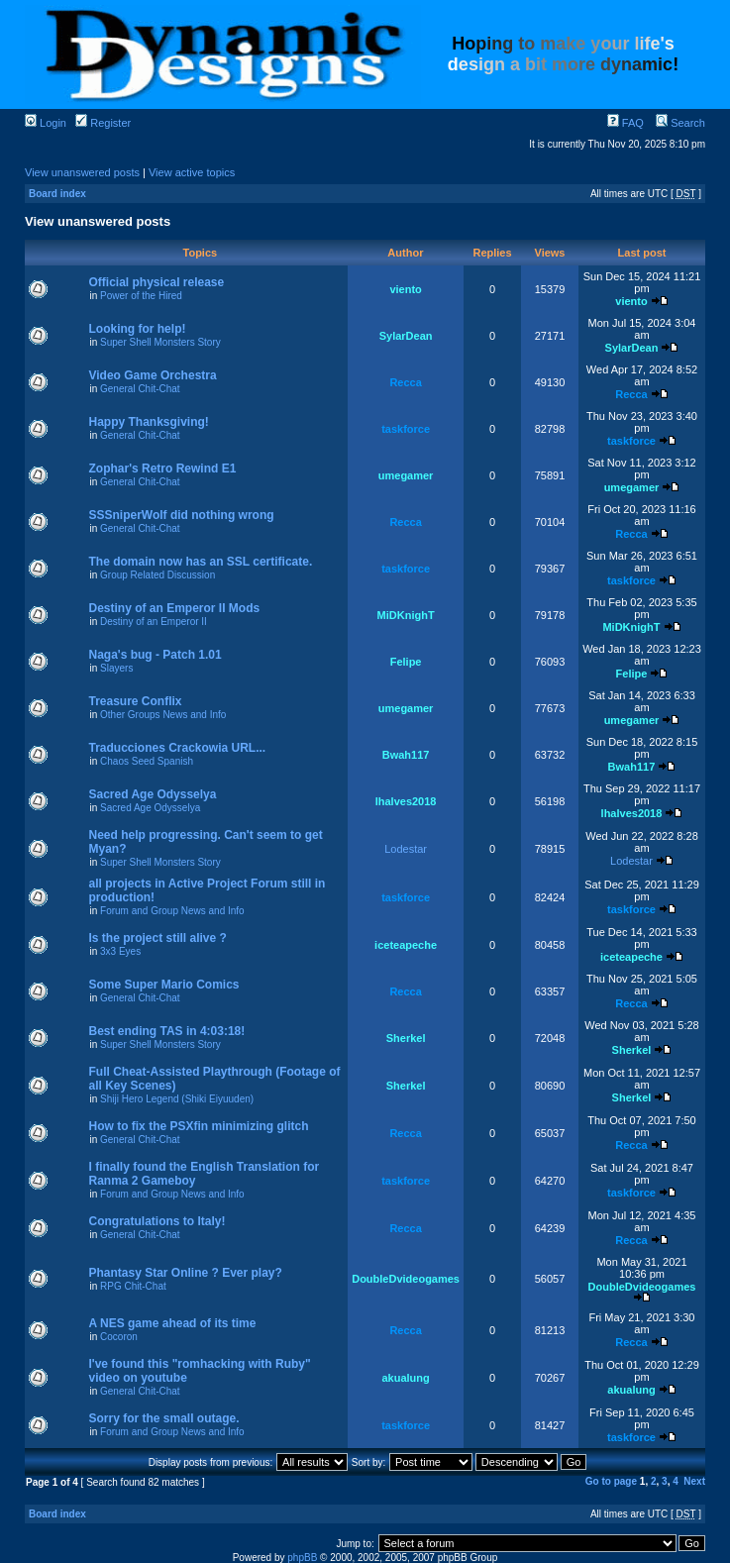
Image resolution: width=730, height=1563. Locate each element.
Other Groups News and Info (163, 714)
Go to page (611, 1481)
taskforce (405, 429)
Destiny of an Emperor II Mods (174, 608)
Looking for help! (136, 329)
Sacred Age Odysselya (152, 794)
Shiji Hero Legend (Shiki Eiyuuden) (177, 1099)
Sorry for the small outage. (163, 1418)
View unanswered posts (82, 172)
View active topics (192, 172)
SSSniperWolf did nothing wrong (180, 515)
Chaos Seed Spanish (146, 761)
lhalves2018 (406, 801)
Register (103, 123)
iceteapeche (405, 945)
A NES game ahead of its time (172, 1323)
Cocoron (119, 1336)
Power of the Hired (141, 295)
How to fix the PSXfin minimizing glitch (198, 1126)
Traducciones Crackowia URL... (176, 748)
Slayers (116, 668)
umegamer (406, 475)
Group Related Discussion (157, 575)
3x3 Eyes (120, 951)
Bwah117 (406, 755)
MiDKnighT (406, 615)
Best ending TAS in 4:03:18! (166, 1031)
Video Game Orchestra (152, 375)
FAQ (625, 123)
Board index (57, 193)
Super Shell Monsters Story (160, 342)
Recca (405, 382)
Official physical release (156, 282)
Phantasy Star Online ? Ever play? (184, 1273)
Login (45, 123)
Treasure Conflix (134, 701)
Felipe (406, 662)
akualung (405, 1378)
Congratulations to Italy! (156, 1221)
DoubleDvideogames (406, 1279)
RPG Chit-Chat (133, 1286)
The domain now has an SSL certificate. (200, 562)
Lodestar (405, 849)
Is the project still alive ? (157, 938)
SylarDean (406, 336)
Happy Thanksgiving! (148, 422)
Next (694, 1481)
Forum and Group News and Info (172, 910)
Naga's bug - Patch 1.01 (154, 655)
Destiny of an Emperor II (153, 621)
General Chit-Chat (140, 388)
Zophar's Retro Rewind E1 (162, 468)
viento (405, 289)
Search (680, 123)
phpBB (302, 1557)
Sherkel (406, 1038)
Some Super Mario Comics (163, 984)
